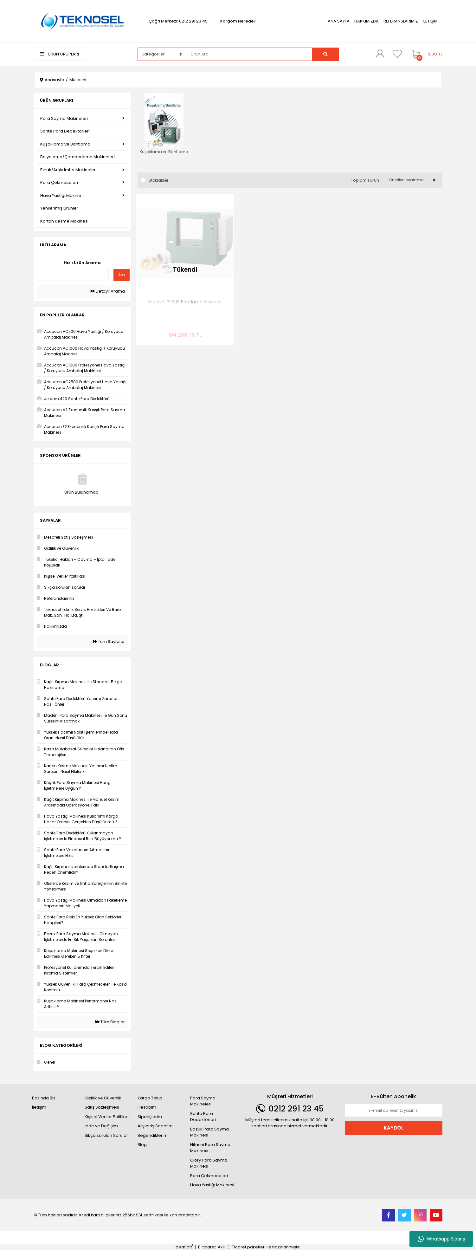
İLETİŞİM (430, 21)
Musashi (77, 80)
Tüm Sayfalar (109, 641)
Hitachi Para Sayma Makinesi (210, 1148)
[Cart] (425, 54)
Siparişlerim (150, 1117)
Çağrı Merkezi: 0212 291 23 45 (178, 21)
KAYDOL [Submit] (393, 1127)
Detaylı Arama (108, 291)
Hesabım (147, 1107)
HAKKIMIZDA (366, 21)
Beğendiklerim (153, 1135)
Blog (142, 1145)
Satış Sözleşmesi (102, 1107)
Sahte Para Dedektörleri (203, 1117)
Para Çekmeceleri (209, 1176)
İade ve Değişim (101, 1126)
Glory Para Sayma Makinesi (208, 1163)
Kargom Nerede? (238, 21)
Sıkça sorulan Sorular (106, 1135)
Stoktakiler (158, 180)
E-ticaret (207, 1247)
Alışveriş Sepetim (155, 1126)
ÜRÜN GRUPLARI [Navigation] (59, 54)
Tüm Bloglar (110, 1022)
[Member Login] (380, 54)
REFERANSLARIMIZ (400, 21)
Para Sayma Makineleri (202, 1101)
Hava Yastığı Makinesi (212, 1185)
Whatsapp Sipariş (441, 1238)
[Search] (249, 54)
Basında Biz (43, 1098)
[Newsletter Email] (394, 1110)
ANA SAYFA (339, 21)
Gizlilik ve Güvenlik (103, 1098)
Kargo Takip (150, 1098)
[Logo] (82, 21)
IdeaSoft (184, 1247)
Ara (121, 274)
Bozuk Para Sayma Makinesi (209, 1132)
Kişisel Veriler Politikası (108, 1117)
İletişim (39, 1107)
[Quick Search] (73, 275)
